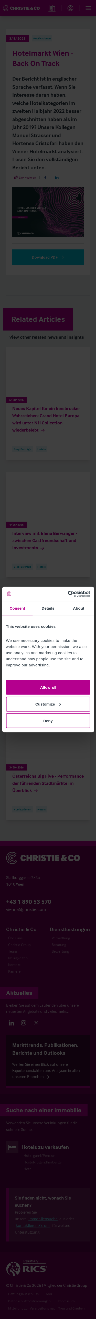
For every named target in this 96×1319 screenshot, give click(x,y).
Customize (48, 704)
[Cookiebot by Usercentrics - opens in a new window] (68, 594)
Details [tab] (48, 608)
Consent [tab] (17, 608)
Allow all (48, 687)
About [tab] (78, 608)
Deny (48, 721)
